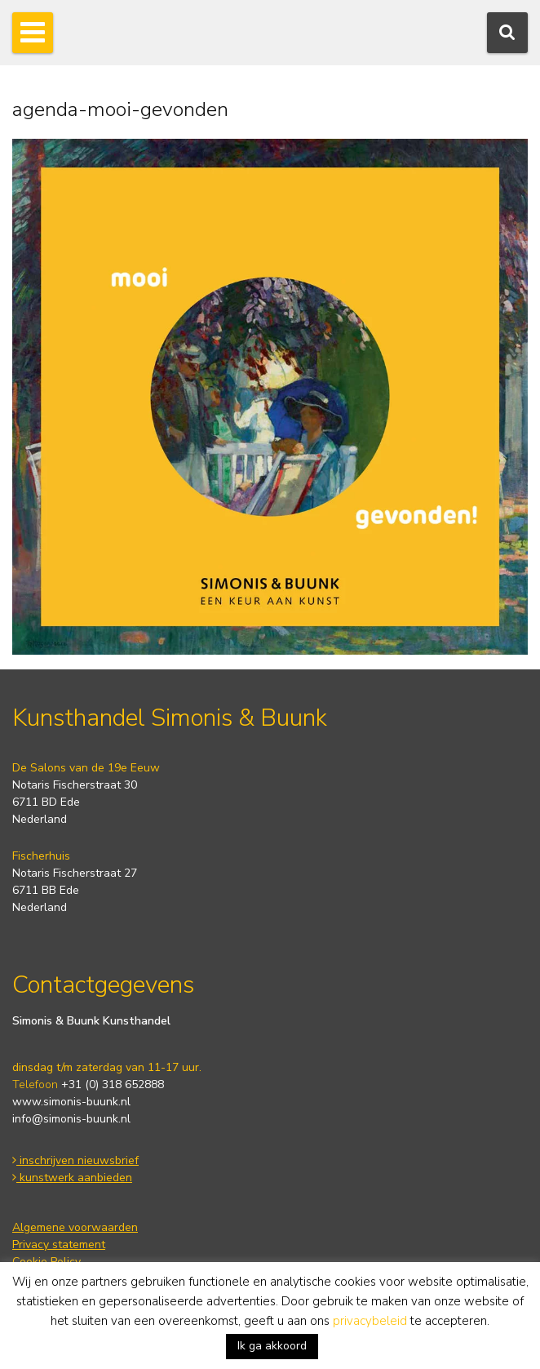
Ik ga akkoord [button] (272, 1345)
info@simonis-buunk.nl (71, 1119)
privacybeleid (370, 1321)
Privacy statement (58, 1244)
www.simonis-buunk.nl (71, 1101)
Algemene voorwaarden (75, 1227)
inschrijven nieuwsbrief (75, 1160)
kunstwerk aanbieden (72, 1177)
